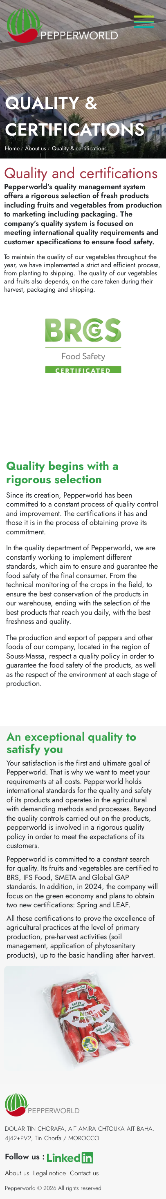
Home (12, 148)
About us (35, 148)
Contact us (84, 1173)
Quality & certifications (79, 148)
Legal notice (49, 1173)
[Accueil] (59, 21)
